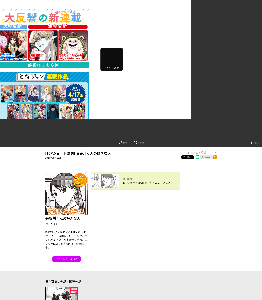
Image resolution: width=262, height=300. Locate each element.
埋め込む (208, 157)
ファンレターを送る (67, 259)
